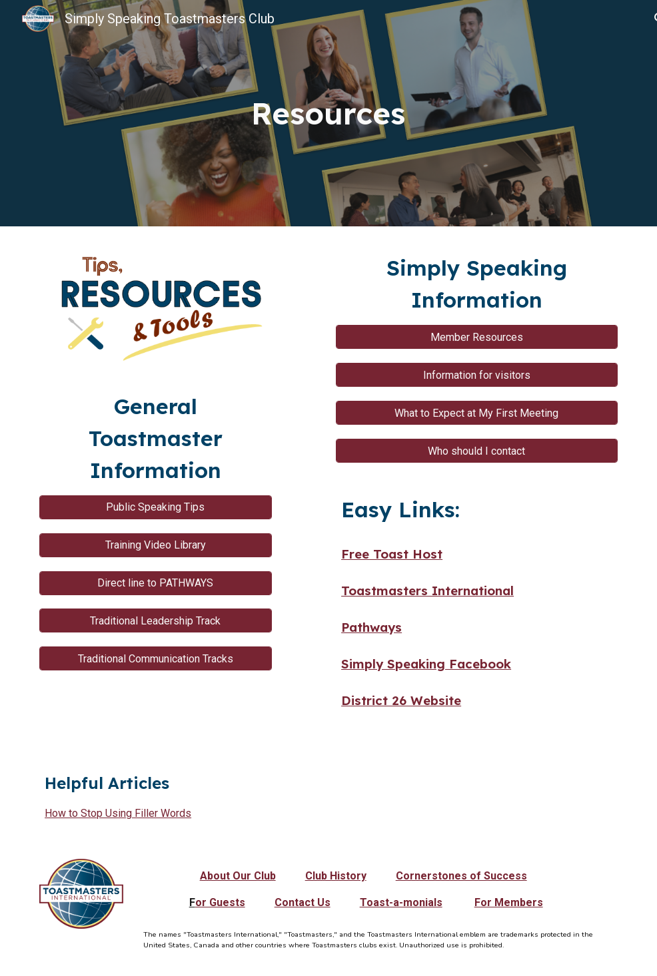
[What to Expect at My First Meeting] (476, 413)
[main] (328, 113)
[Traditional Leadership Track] (155, 621)
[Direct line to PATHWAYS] (155, 583)
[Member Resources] (476, 337)
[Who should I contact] (476, 451)
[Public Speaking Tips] (155, 507)
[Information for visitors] (476, 375)
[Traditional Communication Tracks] (155, 659)
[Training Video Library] (155, 545)
